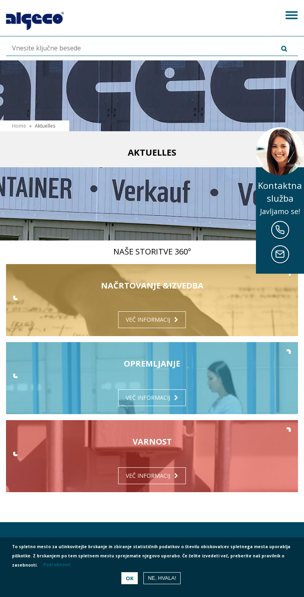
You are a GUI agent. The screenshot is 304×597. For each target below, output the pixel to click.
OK (129, 578)
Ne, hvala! (162, 578)
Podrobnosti (56, 564)
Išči (272, 48)
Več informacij (148, 319)
